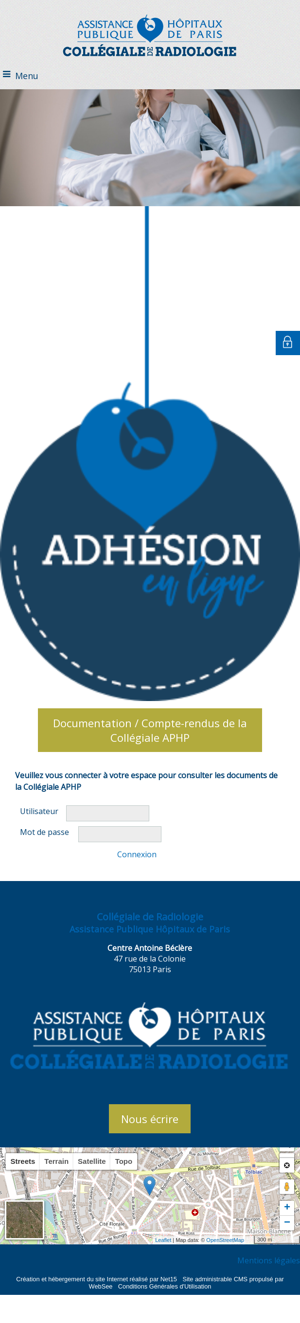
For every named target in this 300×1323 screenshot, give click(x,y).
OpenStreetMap (225, 1240)
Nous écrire (149, 1118)
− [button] (287, 1223)
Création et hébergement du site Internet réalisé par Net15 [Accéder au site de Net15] (96, 1279)
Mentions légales (268, 1260)
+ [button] (287, 1208)
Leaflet (163, 1240)
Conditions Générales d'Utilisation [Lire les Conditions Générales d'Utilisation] (165, 1286)
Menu (26, 76)
